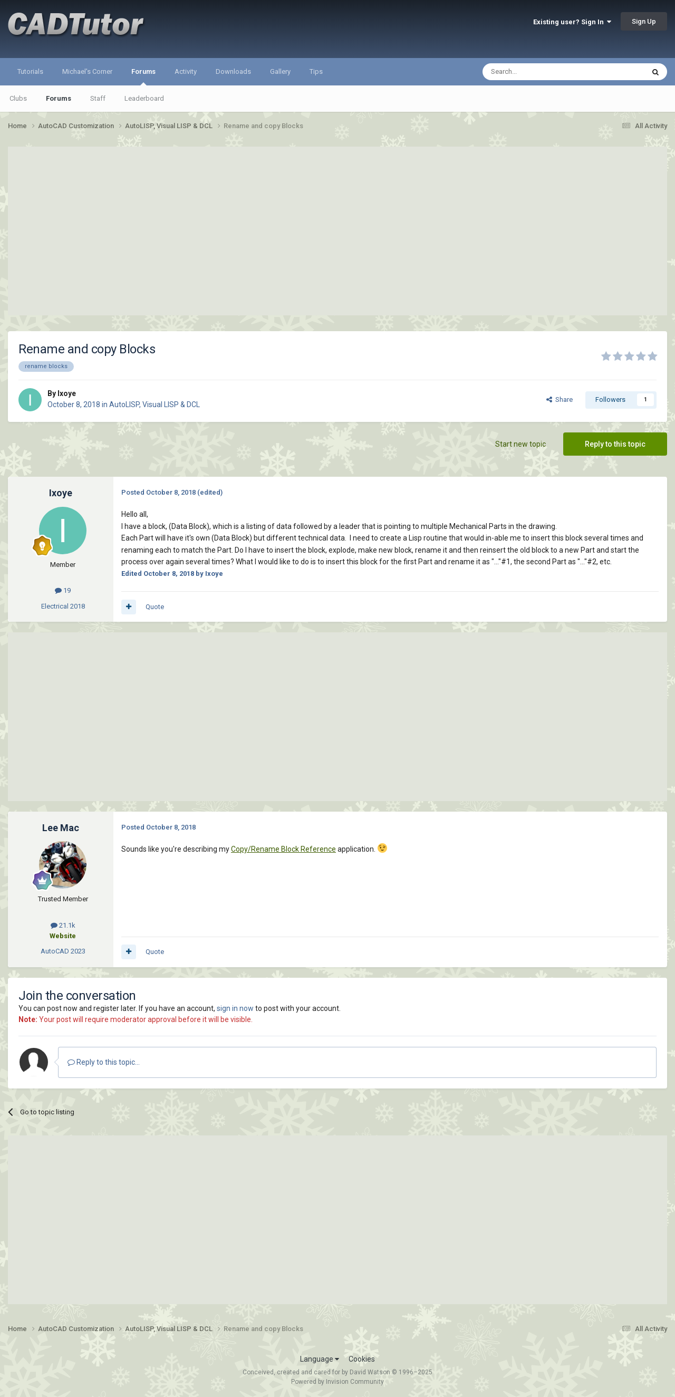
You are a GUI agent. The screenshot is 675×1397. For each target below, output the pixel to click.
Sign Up (644, 21)
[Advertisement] (337, 231)
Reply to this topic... (104, 1062)
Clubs (18, 98)
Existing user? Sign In (572, 22)
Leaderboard (144, 98)
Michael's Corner (87, 71)
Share (559, 399)
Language (319, 1359)
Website (63, 936)
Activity (186, 71)
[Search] (538, 71)
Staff (97, 98)
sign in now (235, 1008)
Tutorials (30, 71)
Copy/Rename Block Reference (283, 849)
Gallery (280, 71)
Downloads (233, 71)
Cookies (362, 1359)
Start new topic (520, 444)
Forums (143, 76)
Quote (155, 607)
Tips (316, 71)
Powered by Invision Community (337, 1381)
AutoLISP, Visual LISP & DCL (154, 404)
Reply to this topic (615, 444)
